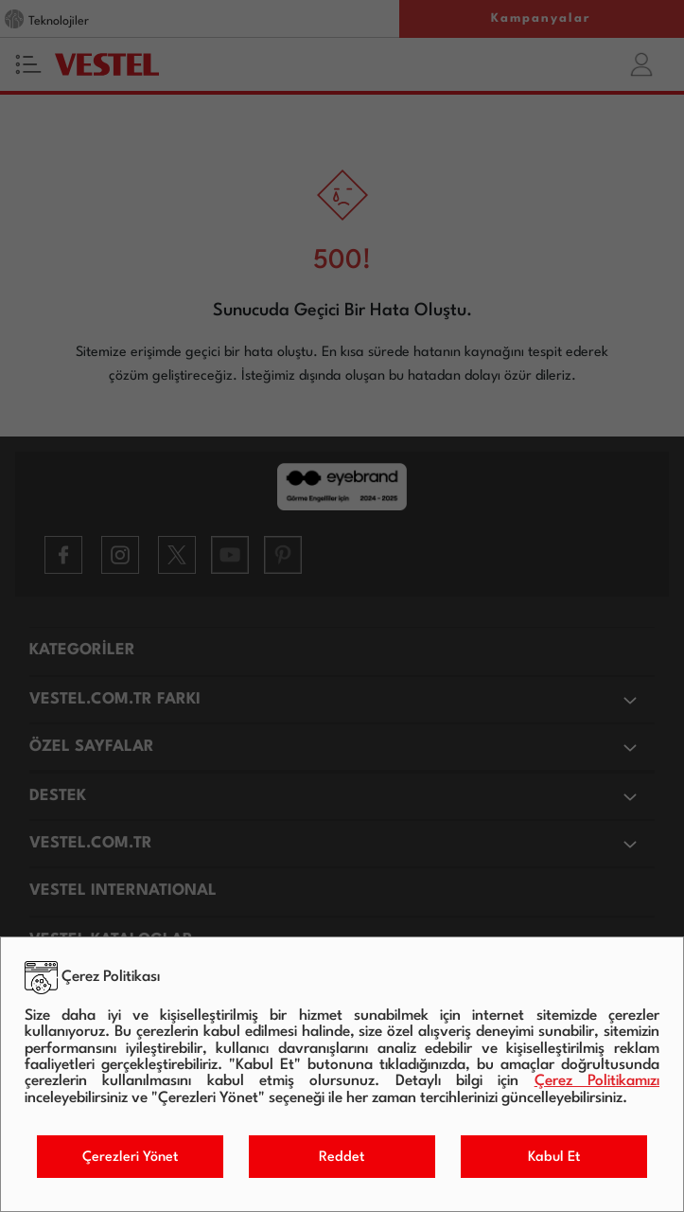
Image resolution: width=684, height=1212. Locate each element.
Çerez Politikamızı (597, 1081)
